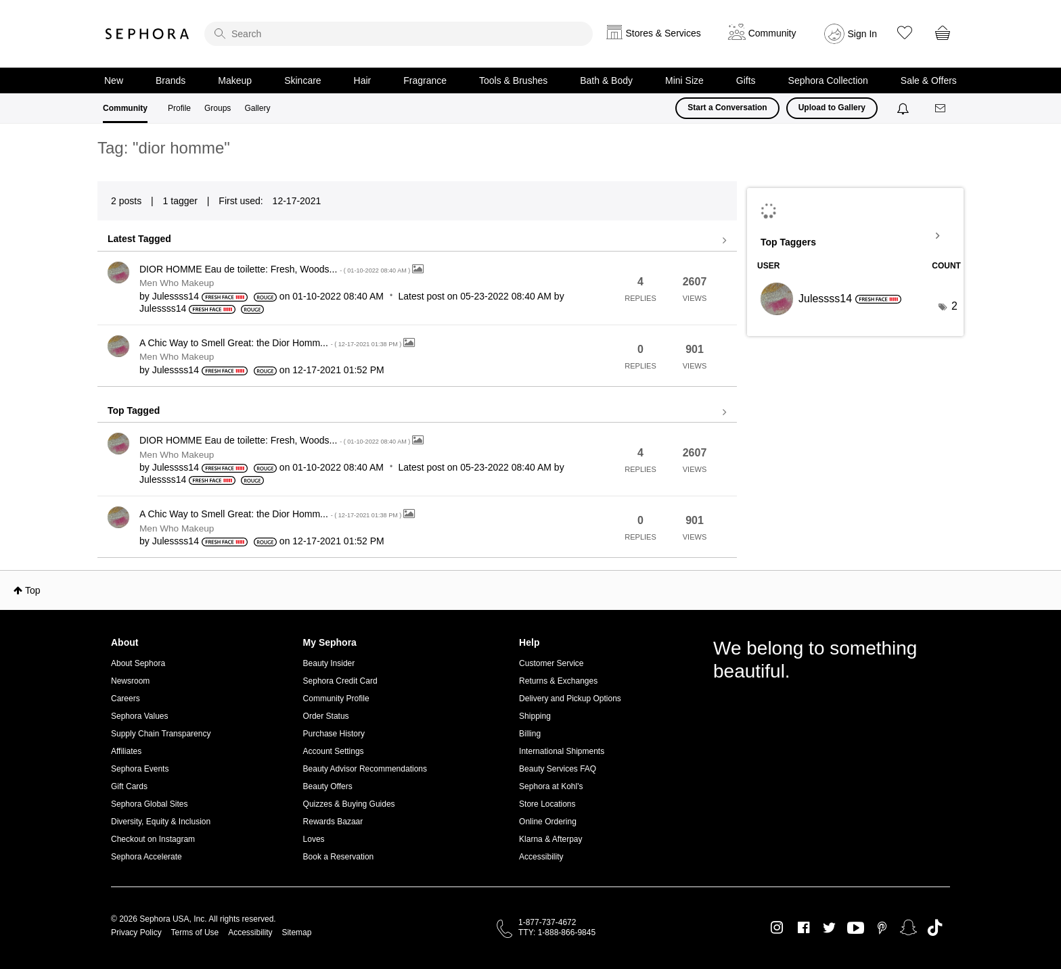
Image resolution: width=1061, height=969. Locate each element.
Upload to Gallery (831, 107)
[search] (398, 34)
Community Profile (336, 698)
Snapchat (908, 927)
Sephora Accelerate (146, 856)
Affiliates (126, 751)
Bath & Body (606, 80)
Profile (179, 108)
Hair (362, 80)
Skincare (302, 80)
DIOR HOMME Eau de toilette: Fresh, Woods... (275, 269)
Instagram (777, 927)
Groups (217, 108)
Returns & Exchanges (558, 681)
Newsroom (130, 681)
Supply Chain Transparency (160, 733)
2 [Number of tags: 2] (954, 306)
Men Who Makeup (176, 283)
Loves (314, 839)
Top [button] (33, 590)
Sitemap (296, 932)
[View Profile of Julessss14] (175, 296)
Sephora (147, 33)
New (113, 80)
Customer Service (551, 663)
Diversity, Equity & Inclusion (160, 821)
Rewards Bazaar (333, 821)
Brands (170, 80)
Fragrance (425, 80)
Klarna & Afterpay (550, 839)
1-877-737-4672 (547, 922)
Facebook (803, 927)
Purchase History (334, 733)
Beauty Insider (329, 663)
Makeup (235, 80)
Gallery (257, 108)
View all (417, 240)
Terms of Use (195, 932)
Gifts (746, 80)
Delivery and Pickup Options (570, 698)
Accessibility (541, 856)
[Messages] (941, 108)
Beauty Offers (328, 786)
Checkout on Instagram (153, 839)
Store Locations (547, 804)
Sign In (863, 33)
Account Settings (333, 751)
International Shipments (561, 751)
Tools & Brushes (513, 80)
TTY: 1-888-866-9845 (556, 932)
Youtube (855, 928)
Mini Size (684, 80)
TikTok (934, 927)
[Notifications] (904, 108)
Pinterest (882, 927)
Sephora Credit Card (340, 681)
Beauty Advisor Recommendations (365, 769)
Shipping (535, 716)
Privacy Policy (136, 932)
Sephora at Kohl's (551, 786)
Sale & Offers (929, 80)
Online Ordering (548, 821)
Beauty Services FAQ (557, 769)
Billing (530, 733)
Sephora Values (139, 716)
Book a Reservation (338, 856)
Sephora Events (139, 769)
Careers (125, 698)
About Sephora (138, 663)
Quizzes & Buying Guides (349, 804)
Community (125, 108)
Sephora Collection (828, 80)
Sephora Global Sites (149, 804)
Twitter (829, 927)
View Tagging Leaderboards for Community (855, 236)
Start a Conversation (727, 107)
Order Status (326, 716)
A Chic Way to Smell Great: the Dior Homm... (271, 342)
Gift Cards (129, 786)
